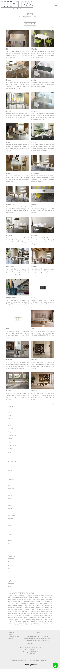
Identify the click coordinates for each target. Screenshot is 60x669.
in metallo (10, 518)
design (10, 543)
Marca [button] (10, 406)
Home (20, 17)
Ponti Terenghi (12, 435)
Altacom (10, 412)
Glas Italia (10, 428)
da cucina (10, 467)
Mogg (9, 432)
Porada (10, 438)
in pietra (10, 522)
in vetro (10, 525)
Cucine (10, 634)
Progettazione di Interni (30, 17)
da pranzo (10, 470)
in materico (11, 512)
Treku (9, 452)
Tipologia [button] (11, 556)
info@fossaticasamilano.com (32, 648)
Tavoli (39, 17)
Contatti (10, 639)
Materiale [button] (11, 480)
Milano (10, 587)
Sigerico (10, 448)
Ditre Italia (11, 418)
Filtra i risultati (30, 24)
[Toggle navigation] (56, 4)
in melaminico (12, 515)
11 (53, 28)
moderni (10, 547)
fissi (9, 568)
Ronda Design (12, 445)
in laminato (11, 502)
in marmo (10, 508)
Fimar (9, 425)
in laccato (10, 498)
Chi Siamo (11, 632)
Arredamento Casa (13, 636)
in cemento (11, 488)
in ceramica (11, 492)
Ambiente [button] (12, 461)
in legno (10, 505)
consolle (10, 565)
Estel (9, 422)
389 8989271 (34, 652)
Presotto (10, 442)
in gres (10, 495)
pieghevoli (11, 572)
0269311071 (31, 650)
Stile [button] (9, 535)
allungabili (11, 562)
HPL (9, 485)
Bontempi (10, 415)
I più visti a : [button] (12, 581)
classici (10, 540)
